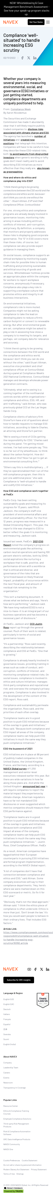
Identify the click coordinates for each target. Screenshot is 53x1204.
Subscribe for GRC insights (19, 980)
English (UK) (8, 1004)
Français (7, 1019)
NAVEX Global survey (15, 768)
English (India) (9, 1044)
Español (6, 1024)
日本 (5, 1029)
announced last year (34, 786)
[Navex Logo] (10, 22)
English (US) (8, 999)
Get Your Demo (36, 22)
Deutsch (7, 1009)
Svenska (7, 1034)
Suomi (6, 1039)
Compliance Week (21, 109)
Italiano (6, 1014)
